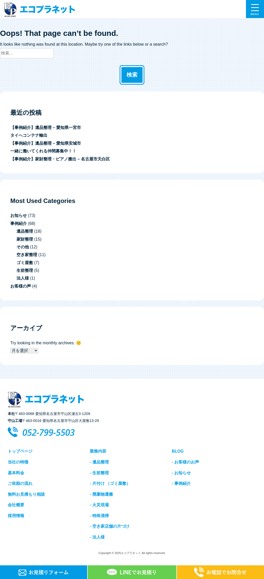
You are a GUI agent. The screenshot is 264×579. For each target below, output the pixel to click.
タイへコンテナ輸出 (28, 135)
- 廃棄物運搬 (101, 494)
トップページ (20, 451)
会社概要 (16, 505)
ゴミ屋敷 (24, 262)
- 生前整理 (99, 473)
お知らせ (18, 215)
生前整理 (24, 270)
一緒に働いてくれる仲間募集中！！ (43, 151)
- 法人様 (97, 537)
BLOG (178, 451)
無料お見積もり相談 (26, 494)
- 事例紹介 (181, 483)
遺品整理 (24, 231)
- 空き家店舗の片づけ (109, 526)
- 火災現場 (99, 505)
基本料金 (16, 473)
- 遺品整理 (99, 462)
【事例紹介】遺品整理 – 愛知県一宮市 (45, 127)
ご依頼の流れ (20, 483)
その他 (22, 247)
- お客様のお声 (185, 462)
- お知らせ (181, 473)
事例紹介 (18, 223)
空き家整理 (26, 254)
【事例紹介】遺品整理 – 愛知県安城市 (45, 143)
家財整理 (24, 239)
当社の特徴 (18, 462)
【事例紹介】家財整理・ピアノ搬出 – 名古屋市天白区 (60, 159)
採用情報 (16, 515)
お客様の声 (20, 286)
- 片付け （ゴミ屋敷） (110, 483)
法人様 (22, 278)
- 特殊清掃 (99, 515)
